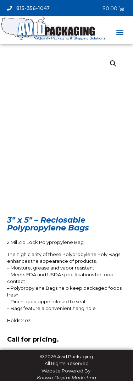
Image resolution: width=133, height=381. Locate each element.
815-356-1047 (28, 8)
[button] (120, 32)
